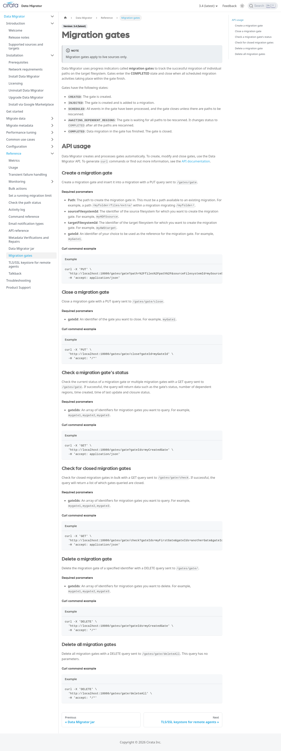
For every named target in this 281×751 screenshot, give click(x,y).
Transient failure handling (28, 174)
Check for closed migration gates (254, 42)
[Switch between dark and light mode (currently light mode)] (242, 6)
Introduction (15, 23)
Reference (13, 153)
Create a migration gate (249, 25)
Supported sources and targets (26, 46)
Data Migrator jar (21, 248)
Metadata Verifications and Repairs (29, 239)
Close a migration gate (248, 31)
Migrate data (15, 118)
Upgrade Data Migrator (26, 97)
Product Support (18, 287)
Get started (14, 111)
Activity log (17, 209)
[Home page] (65, 18)
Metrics (14, 160)
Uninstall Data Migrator (26, 90)
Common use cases (20, 139)
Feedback (229, 6)
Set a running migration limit (30, 195)
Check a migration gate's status (253, 37)
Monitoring (17, 181)
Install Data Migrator (24, 76)
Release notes (19, 37)
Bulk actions (18, 188)
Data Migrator (14, 16)
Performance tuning (21, 132)
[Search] (263, 5)
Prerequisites (18, 62)
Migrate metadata (19, 125)
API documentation (196, 161)
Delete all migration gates (250, 54)
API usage (238, 20)
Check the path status (25, 202)
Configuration (16, 146)
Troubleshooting (18, 280)
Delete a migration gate (249, 48)
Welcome (15, 30)
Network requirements (26, 69)
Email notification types (26, 223)
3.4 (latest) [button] (207, 6)
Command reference (24, 216)
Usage (13, 167)
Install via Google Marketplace (31, 104)
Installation (14, 55)
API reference (19, 230)
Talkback (15, 273)
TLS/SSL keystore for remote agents (30, 264)
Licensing (16, 83)
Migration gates (20, 255)
